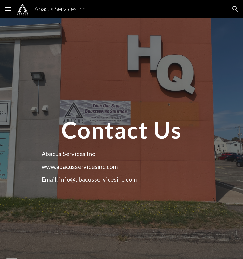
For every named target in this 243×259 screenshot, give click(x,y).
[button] (8, 9)
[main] (121, 117)
